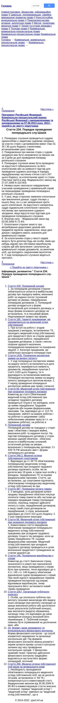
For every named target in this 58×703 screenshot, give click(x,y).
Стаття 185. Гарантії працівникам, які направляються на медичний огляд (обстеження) (29, 322)
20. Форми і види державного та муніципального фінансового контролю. (30, 629)
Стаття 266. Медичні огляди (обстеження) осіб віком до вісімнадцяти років (32, 665)
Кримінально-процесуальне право (20, 34)
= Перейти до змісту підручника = (29, 267)
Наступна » (47, 109)
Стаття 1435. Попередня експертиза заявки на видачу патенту (28, 357)
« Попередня (8, 109)
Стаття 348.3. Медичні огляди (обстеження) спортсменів (25, 457)
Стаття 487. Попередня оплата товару (30, 489)
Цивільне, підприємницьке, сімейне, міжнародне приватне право (26, 16)
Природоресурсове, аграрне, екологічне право (25, 21)
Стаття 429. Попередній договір (26, 286)
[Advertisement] (29, 76)
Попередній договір (19, 425)
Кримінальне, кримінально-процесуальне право (23, 30)
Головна (6, 39)
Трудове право (19, 28)
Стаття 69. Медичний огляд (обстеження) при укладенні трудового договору (31, 390)
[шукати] (36, 5)
